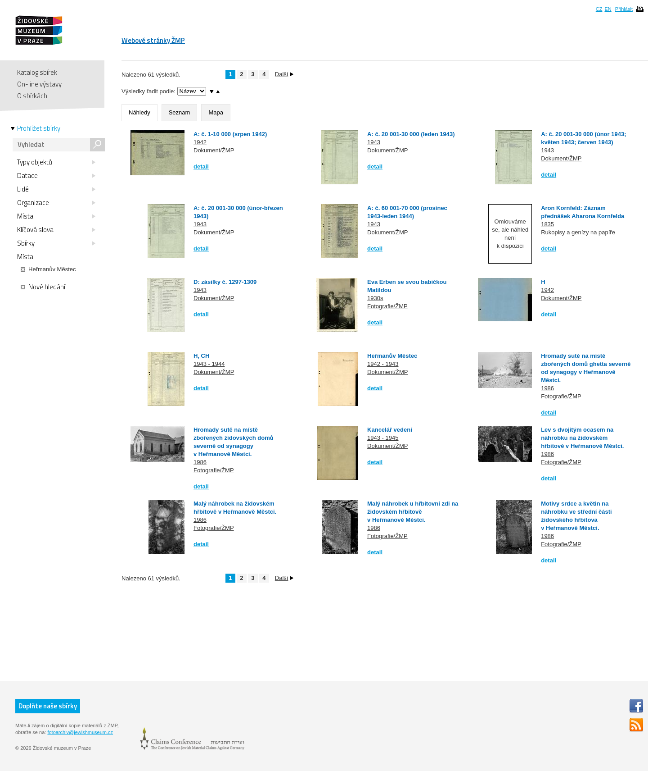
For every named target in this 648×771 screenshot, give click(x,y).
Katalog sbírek (37, 72)
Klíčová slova (56, 230)
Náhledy (139, 112)
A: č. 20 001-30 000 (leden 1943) (410, 134)
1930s (375, 298)
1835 (547, 224)
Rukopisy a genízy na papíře (578, 232)
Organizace (56, 203)
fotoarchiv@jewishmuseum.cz (80, 732)
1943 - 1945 (382, 437)
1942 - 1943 (382, 363)
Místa (56, 216)
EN (607, 9)
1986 (547, 388)
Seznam (179, 112)
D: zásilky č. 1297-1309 (225, 281)
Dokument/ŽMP (214, 150)
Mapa (215, 112)
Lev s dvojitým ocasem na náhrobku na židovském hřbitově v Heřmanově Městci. (582, 437)
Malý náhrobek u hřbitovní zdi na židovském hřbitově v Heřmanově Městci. (412, 511)
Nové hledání (43, 287)
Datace (56, 176)
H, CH (201, 355)
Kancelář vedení (389, 429)
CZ (599, 9)
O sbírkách (32, 96)
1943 (373, 142)
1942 (200, 142)
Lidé (56, 189)
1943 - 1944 (209, 363)
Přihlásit (624, 9)
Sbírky (56, 243)
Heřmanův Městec (392, 355)
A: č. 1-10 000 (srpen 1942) (230, 134)
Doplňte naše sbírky (47, 706)
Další (284, 74)
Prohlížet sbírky (38, 128)
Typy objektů (56, 162)
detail (201, 166)
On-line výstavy (39, 84)
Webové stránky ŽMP (153, 40)
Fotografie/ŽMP (387, 306)
